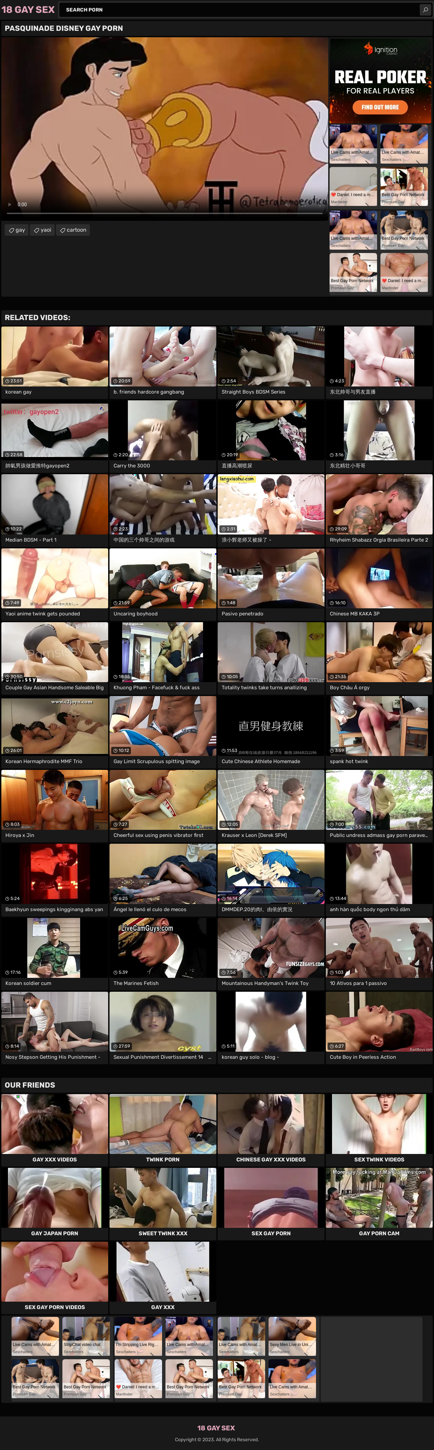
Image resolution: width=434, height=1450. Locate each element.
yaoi (46, 230)
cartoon (76, 230)
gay (20, 230)
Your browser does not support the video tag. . (164, 129)
